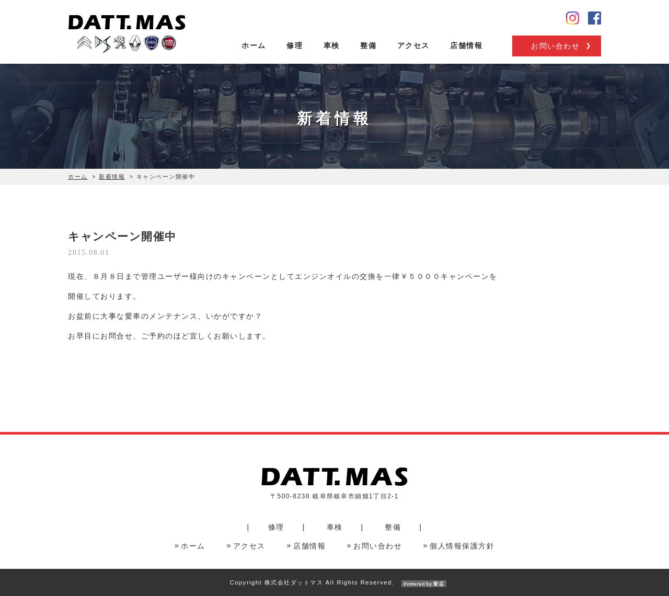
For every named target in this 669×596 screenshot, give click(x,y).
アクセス (413, 45)
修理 (294, 45)
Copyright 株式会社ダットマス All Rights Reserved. (334, 582)
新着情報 (112, 176)
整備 (368, 45)
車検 (332, 45)
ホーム (253, 45)
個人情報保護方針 (462, 546)
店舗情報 (466, 45)
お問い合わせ (555, 46)
